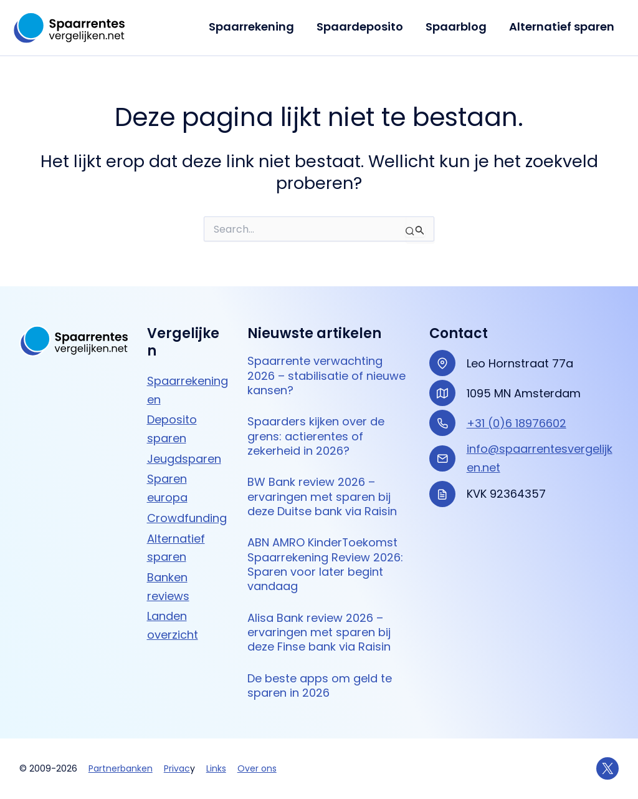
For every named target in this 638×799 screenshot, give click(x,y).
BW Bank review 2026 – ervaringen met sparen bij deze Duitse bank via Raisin (322, 496)
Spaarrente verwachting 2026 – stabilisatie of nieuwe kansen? (326, 375)
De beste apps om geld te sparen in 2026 (319, 685)
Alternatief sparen (561, 26)
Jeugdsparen (184, 459)
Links (216, 768)
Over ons (257, 768)
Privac (177, 768)
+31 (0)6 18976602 (516, 423)
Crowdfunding (187, 518)
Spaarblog (456, 26)
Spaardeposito (360, 26)
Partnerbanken (120, 768)
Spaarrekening (251, 26)
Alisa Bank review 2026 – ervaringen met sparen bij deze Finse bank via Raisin (319, 632)
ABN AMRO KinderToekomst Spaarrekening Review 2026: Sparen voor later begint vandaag (325, 564)
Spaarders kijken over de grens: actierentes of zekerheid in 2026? (315, 436)
